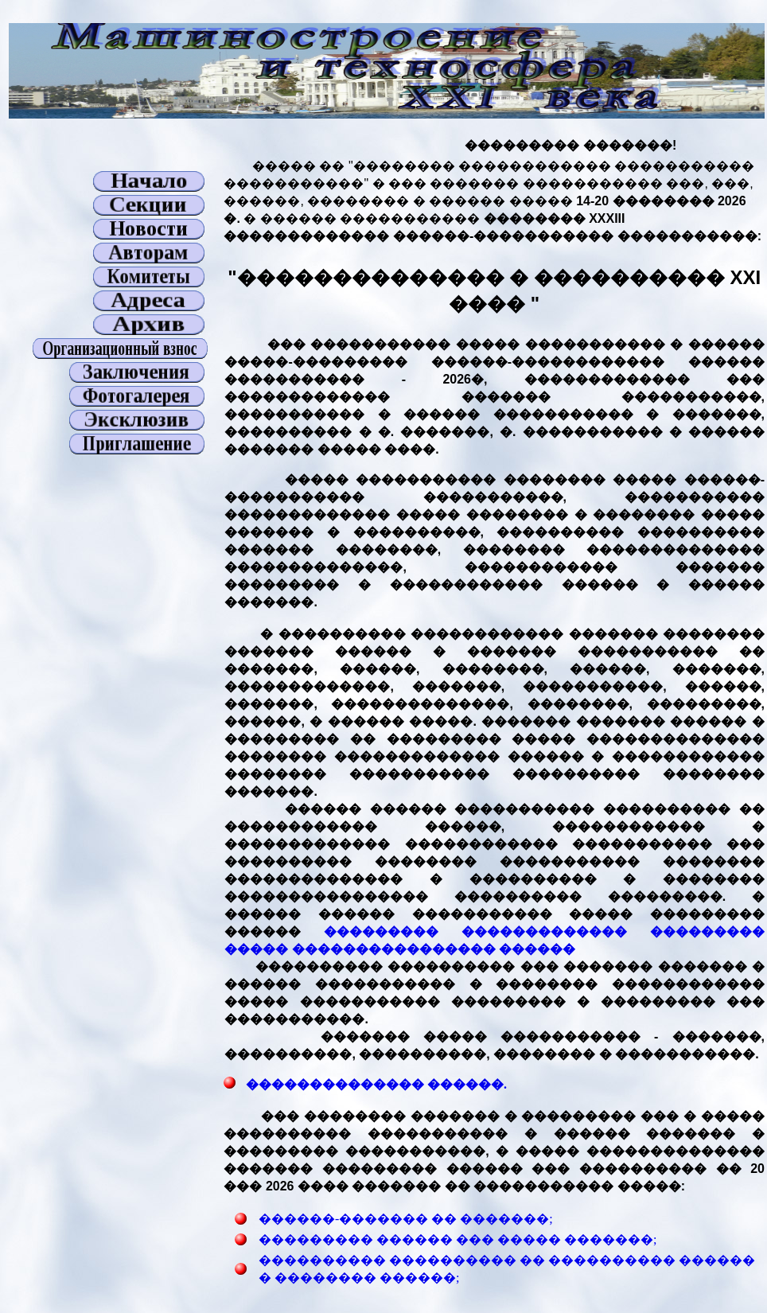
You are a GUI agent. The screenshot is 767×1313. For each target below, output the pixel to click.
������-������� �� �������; (406, 1218)
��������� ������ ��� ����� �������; (457, 1239)
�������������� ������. (375, 1084)
